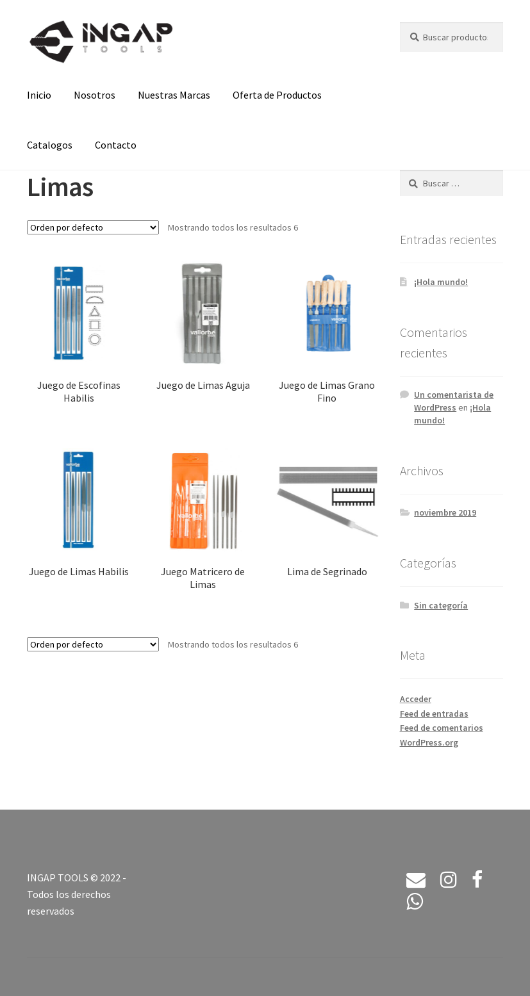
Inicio (39, 94)
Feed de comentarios (441, 727)
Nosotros (94, 94)
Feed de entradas (434, 713)
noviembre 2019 (445, 512)
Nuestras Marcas (174, 94)
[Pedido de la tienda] (93, 227)
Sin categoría (441, 605)
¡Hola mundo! (441, 282)
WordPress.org (429, 742)
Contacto (116, 144)
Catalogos (49, 144)
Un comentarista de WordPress (453, 401)
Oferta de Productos (277, 94)
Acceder (415, 699)
